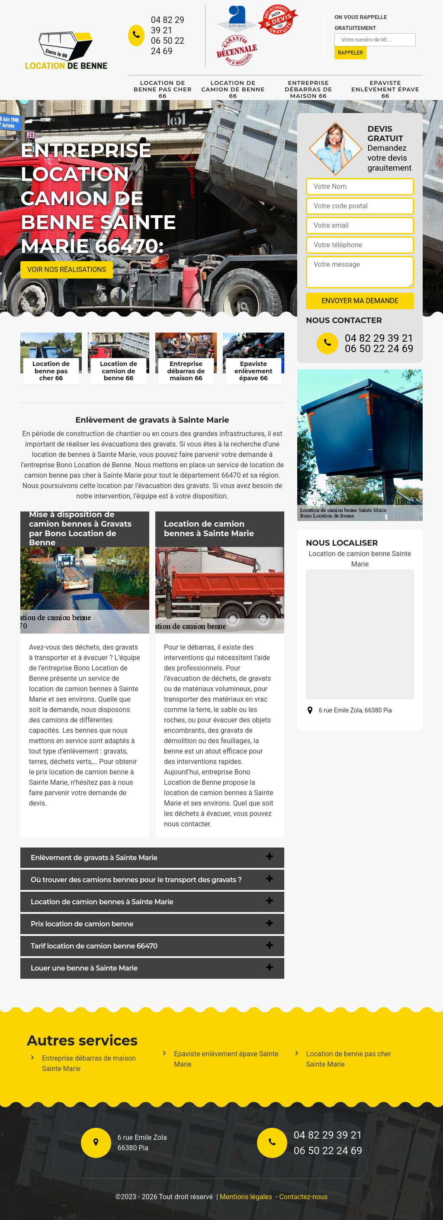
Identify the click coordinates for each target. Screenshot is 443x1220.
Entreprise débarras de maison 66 (308, 89)
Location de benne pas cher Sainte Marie (348, 1059)
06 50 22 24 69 (167, 46)
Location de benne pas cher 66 (163, 89)
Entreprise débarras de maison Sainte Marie (89, 1063)
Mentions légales (246, 1197)
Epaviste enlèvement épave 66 (385, 89)
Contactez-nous (303, 1197)
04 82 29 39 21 (167, 25)
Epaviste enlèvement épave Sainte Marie (226, 1059)
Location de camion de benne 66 (233, 89)
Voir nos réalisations (66, 269)
